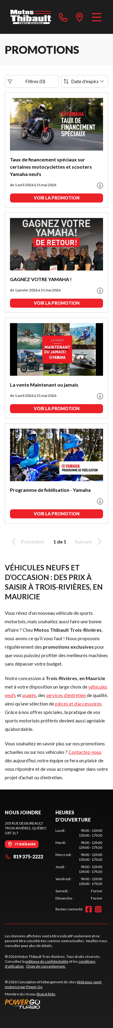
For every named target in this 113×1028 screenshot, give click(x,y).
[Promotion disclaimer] (100, 186)
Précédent (27, 541)
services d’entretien (66, 695)
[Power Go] (56, 1004)
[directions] (79, 16)
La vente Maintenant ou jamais (44, 385)
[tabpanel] (78, 864)
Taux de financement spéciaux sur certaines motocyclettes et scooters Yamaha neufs (51, 167)
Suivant (89, 541)
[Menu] (96, 17)
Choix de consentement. (46, 966)
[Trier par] (84, 81)
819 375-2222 (24, 856)
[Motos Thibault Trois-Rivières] (31, 17)
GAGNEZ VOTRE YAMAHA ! (41, 279)
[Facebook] (88, 909)
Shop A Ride (45, 994)
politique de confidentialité (46, 961)
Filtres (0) (26, 81)
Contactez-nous (85, 752)
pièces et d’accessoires (78, 703)
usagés (29, 695)
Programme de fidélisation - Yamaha (50, 490)
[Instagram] (98, 909)
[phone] (63, 16)
